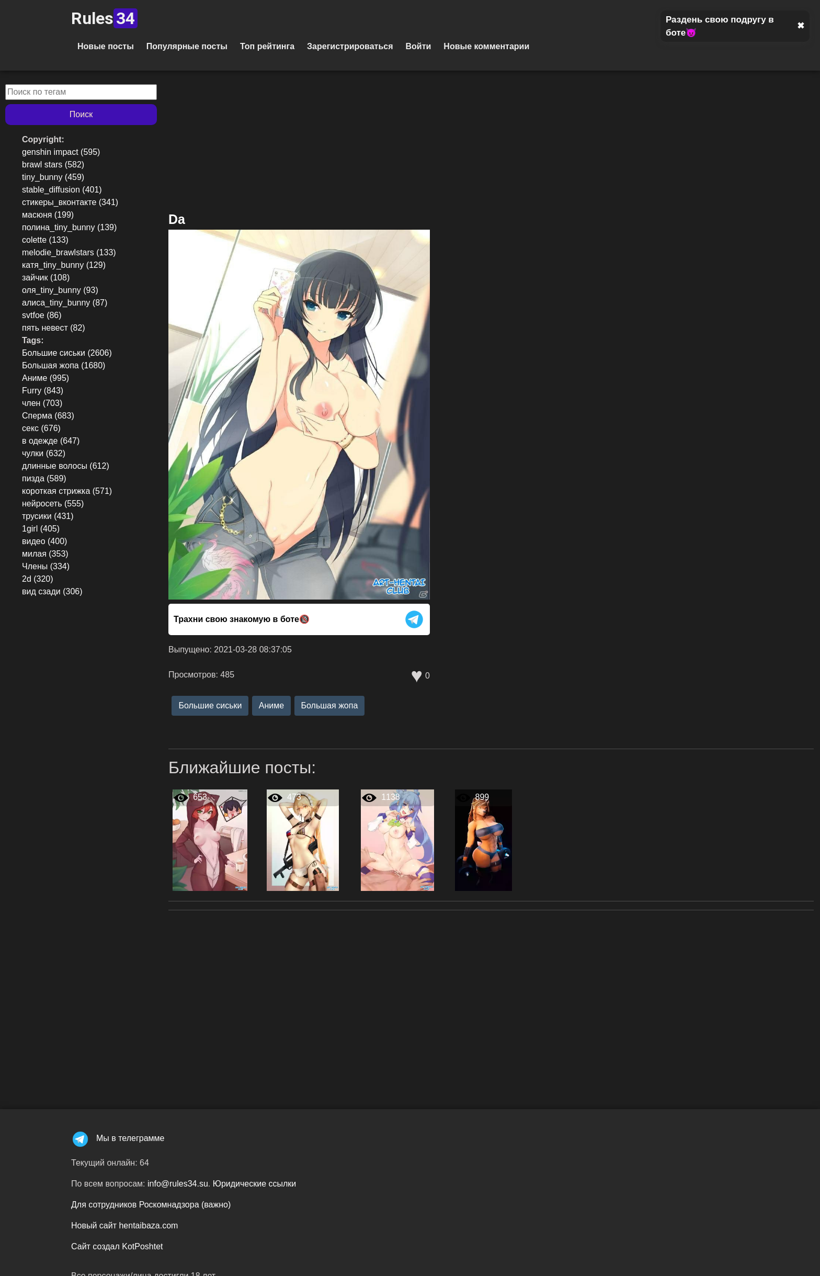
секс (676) (41, 428)
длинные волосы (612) (65, 465)
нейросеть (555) (53, 503)
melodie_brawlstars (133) (69, 252)
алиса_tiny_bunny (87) (64, 302)
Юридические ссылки (255, 1183)
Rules (104, 18)
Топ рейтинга (267, 46)
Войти (418, 46)
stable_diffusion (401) (62, 189)
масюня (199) (48, 214)
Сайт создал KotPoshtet (117, 1246)
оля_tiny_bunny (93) (60, 290)
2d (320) (37, 578)
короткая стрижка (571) (67, 491)
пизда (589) (44, 478)
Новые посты (105, 46)
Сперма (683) (48, 415)
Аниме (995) (45, 378)
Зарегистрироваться (350, 46)
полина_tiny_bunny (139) (69, 227)
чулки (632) (43, 453)
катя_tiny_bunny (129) (64, 265)
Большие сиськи (210, 705)
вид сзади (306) (52, 591)
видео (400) (44, 541)
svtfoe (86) (42, 315)
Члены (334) (46, 566)
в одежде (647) (50, 440)
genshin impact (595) (61, 152)
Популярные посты (186, 46)
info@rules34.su (177, 1183)
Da (176, 219)
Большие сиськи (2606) (67, 352)
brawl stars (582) (53, 164)
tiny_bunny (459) (53, 177)
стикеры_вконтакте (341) (70, 202)
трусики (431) (48, 516)
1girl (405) (41, 528)
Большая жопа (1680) (63, 365)
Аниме (271, 705)
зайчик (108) (46, 277)
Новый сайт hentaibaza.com (124, 1225)
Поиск (81, 114)
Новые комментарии (486, 46)
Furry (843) (42, 390)
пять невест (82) (53, 327)
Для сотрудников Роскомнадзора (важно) (151, 1204)
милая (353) (45, 553)
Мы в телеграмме (117, 1138)
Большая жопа (329, 705)
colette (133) (45, 239)
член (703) (42, 403)
